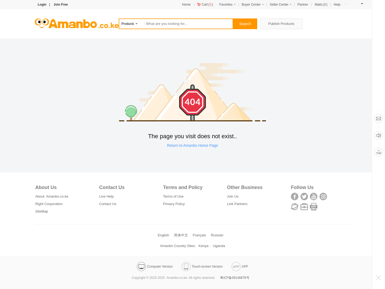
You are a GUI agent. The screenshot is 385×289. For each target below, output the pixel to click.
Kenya (204, 246)
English (163, 235)
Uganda (219, 246)
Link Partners (237, 204)
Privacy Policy (174, 204)
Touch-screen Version (202, 266)
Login (42, 4)
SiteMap (41, 211)
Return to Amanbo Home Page (192, 145)
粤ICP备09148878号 (234, 278)
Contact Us (107, 204)
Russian (217, 235)
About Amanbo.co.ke (51, 196)
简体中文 (181, 235)
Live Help (106, 196)
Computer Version (155, 266)
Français (199, 235)
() (205, 4)
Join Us (232, 196)
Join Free (60, 4)
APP (240, 266)
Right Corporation (49, 204)
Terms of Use (173, 196)
